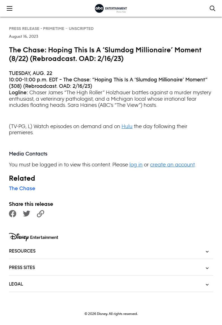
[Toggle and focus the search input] (212, 8)
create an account (172, 164)
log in (136, 164)
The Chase (22, 189)
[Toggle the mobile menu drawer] (9, 8)
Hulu (127, 126)
